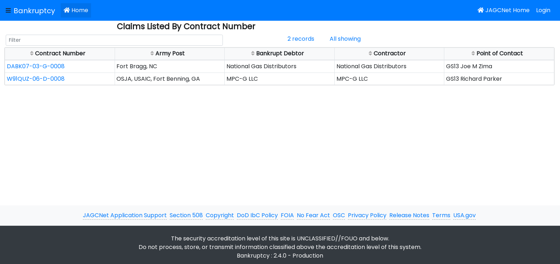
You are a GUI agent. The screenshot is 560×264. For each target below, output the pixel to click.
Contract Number (57, 53)
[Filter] (114, 40)
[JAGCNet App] (36, 10)
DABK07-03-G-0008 (36, 66)
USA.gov (464, 215)
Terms (441, 215)
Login (543, 10)
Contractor (386, 53)
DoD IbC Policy (257, 215)
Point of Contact (496, 53)
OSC (339, 215)
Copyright (220, 215)
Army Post (167, 53)
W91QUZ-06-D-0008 (36, 79)
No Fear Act (313, 215)
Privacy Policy (367, 215)
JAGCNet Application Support (125, 215)
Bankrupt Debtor (277, 53)
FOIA (287, 215)
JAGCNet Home (504, 10)
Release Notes (409, 215)
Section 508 (186, 215)
